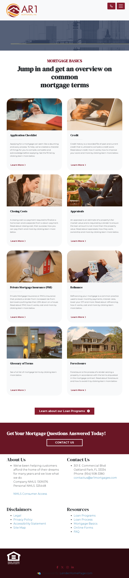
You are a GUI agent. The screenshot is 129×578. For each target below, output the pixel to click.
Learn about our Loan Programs (64, 411)
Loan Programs (84, 515)
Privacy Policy (22, 519)
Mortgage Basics (85, 523)
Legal (17, 515)
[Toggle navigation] (121, 6)
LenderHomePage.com (76, 573)
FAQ (76, 531)
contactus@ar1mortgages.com (95, 477)
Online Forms (83, 527)
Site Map (19, 527)
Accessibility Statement (29, 523)
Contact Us (64, 442)
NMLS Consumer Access (30, 493)
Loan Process (83, 519)
